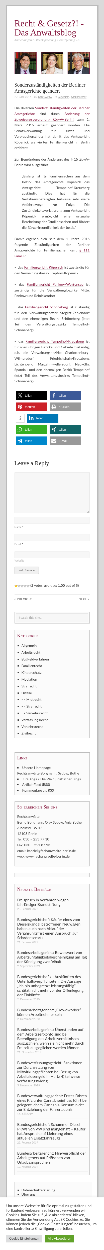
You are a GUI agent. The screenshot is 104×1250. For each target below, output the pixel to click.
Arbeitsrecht (31, 652)
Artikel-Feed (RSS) (36, 784)
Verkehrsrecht (32, 726)
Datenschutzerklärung (38, 1190)
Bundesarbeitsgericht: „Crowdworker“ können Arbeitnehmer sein (49, 1012)
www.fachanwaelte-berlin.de (47, 856)
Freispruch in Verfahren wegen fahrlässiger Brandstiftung (43, 902)
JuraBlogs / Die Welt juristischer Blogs (51, 779)
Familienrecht (78, 96)
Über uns (28, 1194)
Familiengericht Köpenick (43, 267)
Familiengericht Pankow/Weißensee (55, 284)
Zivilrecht (29, 733)
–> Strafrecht (32, 706)
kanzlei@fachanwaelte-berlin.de (51, 851)
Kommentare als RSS (38, 790)
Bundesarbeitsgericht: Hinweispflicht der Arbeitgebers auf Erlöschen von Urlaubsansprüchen (51, 1157)
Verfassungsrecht (35, 720)
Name (19, 527)
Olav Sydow (45, 96)
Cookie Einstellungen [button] (24, 1238)
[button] (31, 395)
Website (20, 560)
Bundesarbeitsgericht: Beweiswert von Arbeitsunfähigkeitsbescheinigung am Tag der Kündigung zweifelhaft (52, 957)
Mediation (29, 679)
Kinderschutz (32, 672)
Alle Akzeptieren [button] (59, 1238)
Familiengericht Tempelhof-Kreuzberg (55, 341)
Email (19, 544)
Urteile (27, 693)
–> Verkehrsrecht (35, 713)
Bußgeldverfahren (35, 659)
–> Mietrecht (32, 699)
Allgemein (63, 96)
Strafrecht (29, 686)
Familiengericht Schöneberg (46, 307)
